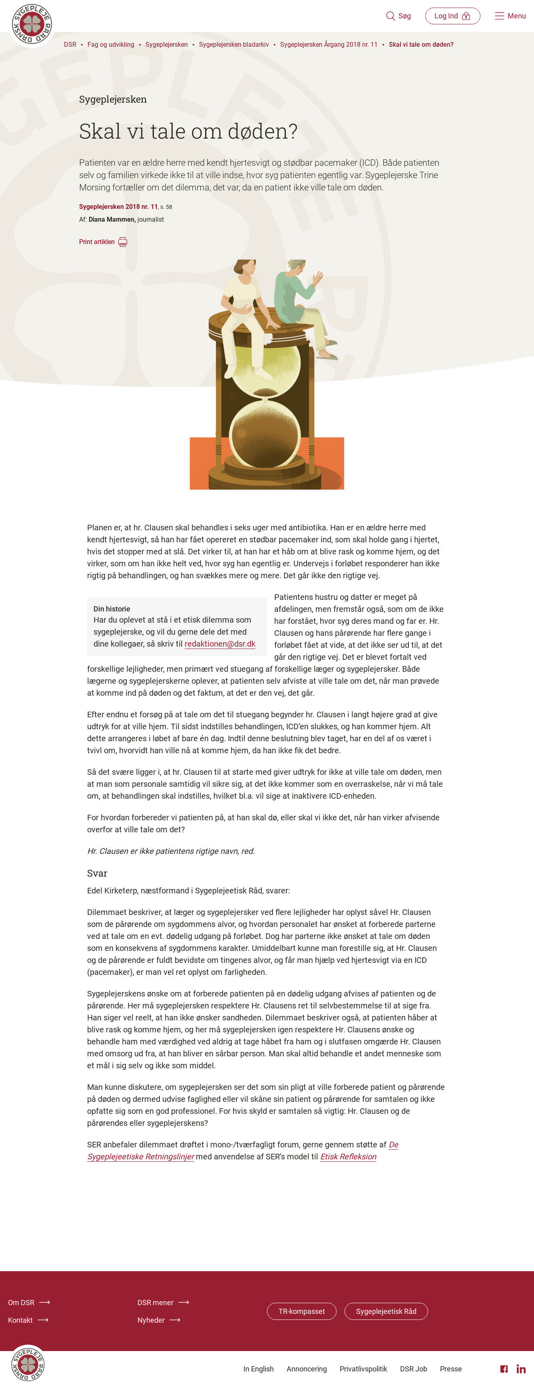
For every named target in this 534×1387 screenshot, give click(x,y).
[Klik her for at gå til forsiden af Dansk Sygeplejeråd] (196, 16)
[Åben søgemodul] (397, 16)
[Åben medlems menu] (452, 15)
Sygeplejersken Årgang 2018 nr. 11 (329, 44)
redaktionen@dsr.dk (220, 644)
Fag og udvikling (111, 44)
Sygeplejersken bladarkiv (234, 44)
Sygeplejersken (166, 44)
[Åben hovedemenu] (510, 16)
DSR (70, 44)
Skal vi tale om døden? (421, 44)
